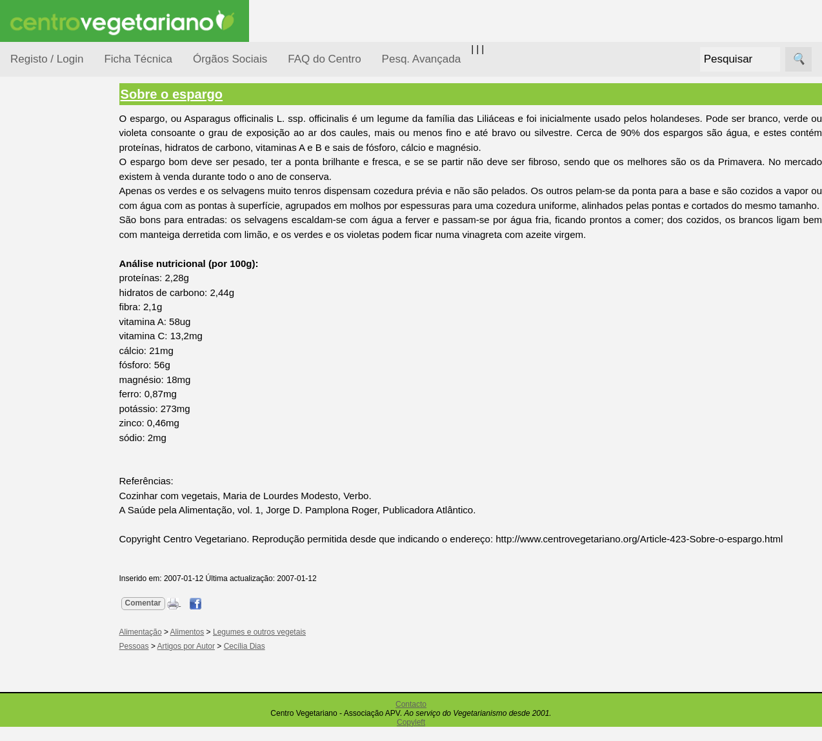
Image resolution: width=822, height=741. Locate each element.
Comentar (153, 617)
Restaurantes (70, 692)
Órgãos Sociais (230, 59)
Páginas (27, 440)
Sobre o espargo (181, 94)
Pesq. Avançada (421, 59)
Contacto (411, 718)
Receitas (60, 498)
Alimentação (52, 195)
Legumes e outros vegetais (269, 646)
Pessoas (44, 383)
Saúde (40, 407)
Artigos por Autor (196, 661)
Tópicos (27, 162)
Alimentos (197, 646)
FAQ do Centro (324, 59)
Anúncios (61, 519)
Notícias (43, 333)
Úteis (21, 654)
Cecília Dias (254, 661)
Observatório (53, 358)
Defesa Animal (57, 258)
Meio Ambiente (58, 308)
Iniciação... (49, 284)
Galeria (56, 596)
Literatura (61, 618)
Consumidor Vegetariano (52, 227)
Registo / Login (46, 59)
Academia (63, 576)
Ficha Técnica (138, 59)
